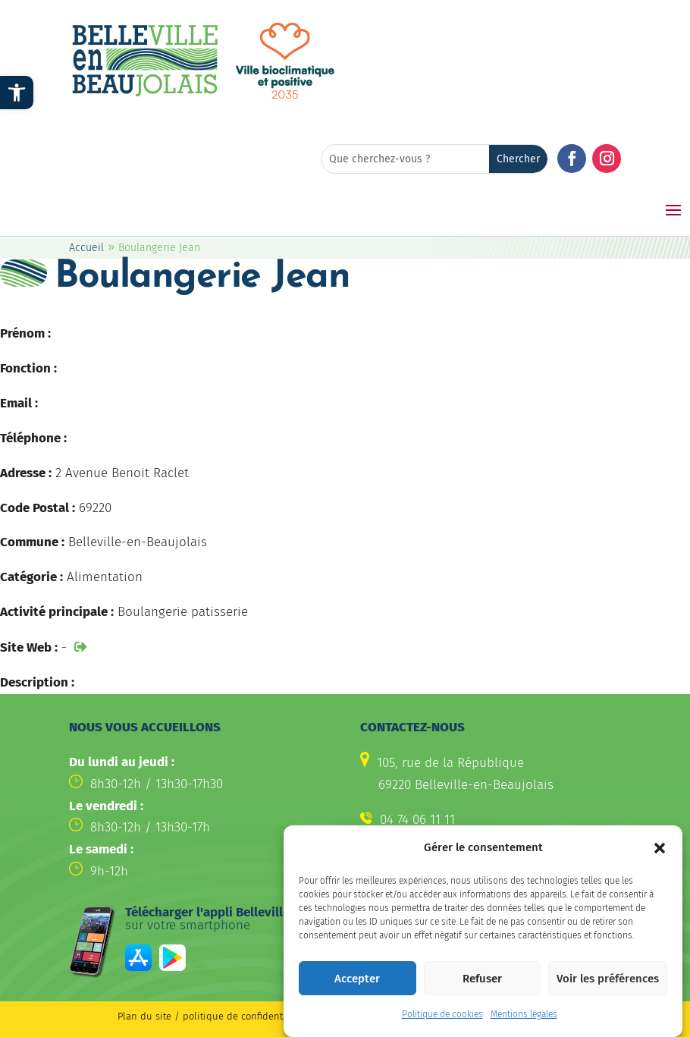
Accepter (357, 984)
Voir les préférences (608, 984)
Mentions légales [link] (524, 1019)
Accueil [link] (86, 247)
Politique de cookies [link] (442, 1019)
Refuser (482, 984)
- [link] (64, 647)
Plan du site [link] (144, 1016)
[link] (16, 92)
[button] (659, 853)
